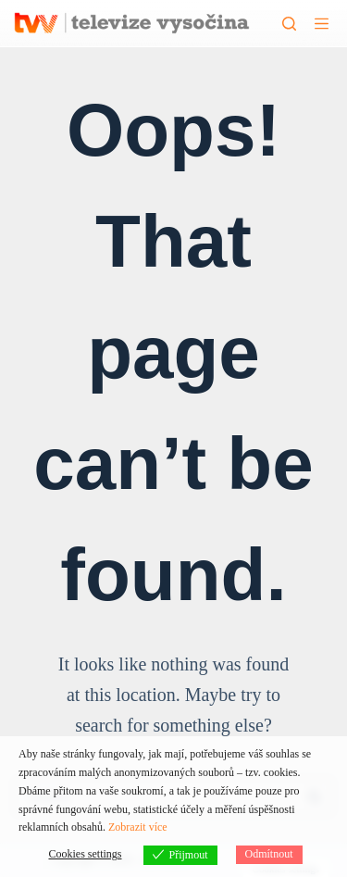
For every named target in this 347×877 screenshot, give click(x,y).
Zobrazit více (137, 827)
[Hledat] (289, 24)
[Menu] (321, 24)
